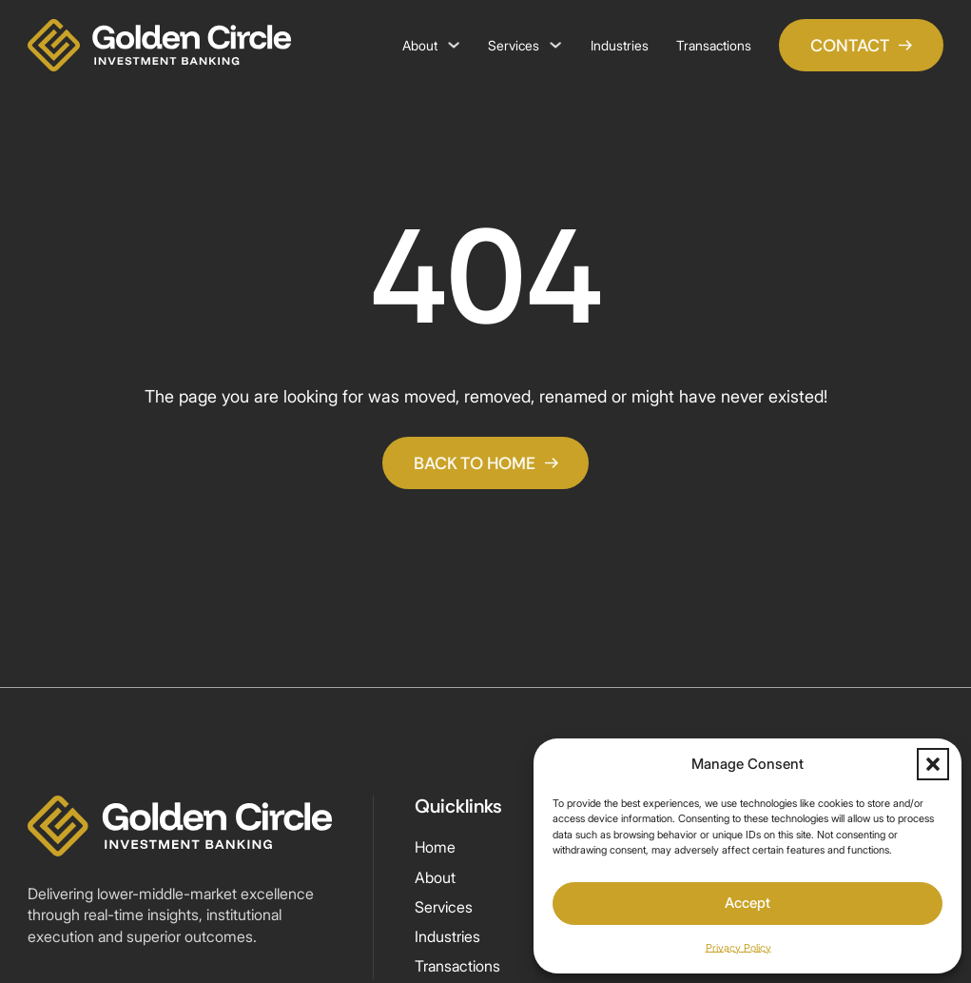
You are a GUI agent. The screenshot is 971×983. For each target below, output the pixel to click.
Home (435, 847)
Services (513, 45)
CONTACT (861, 45)
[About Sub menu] (453, 44)
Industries (620, 45)
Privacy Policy (738, 947)
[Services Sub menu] (555, 44)
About (419, 45)
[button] (932, 764)
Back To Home (486, 463)
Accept (747, 903)
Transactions (713, 45)
